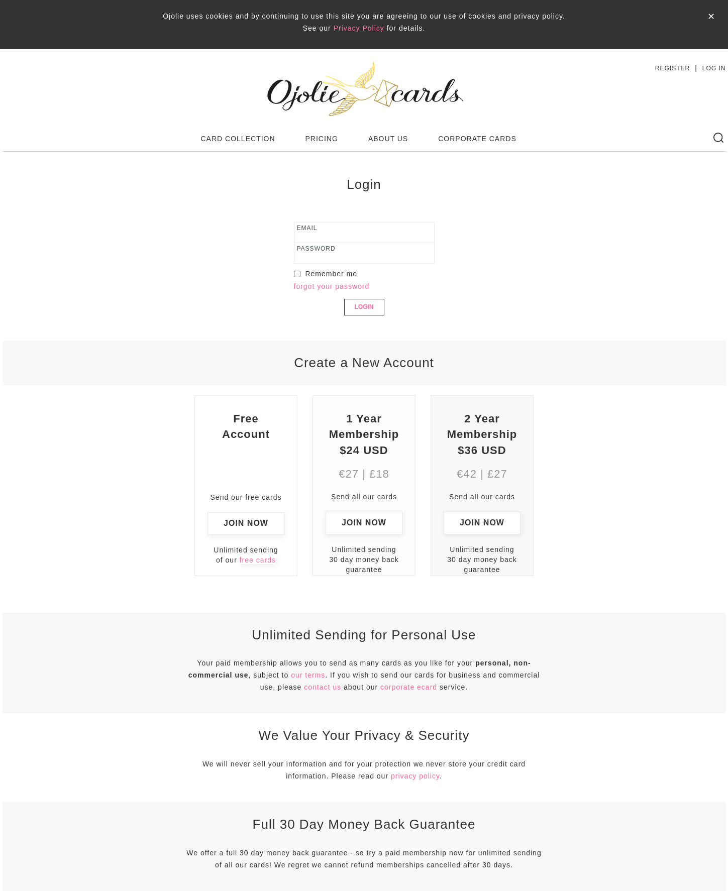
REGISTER (672, 68)
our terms (308, 675)
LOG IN (714, 68)
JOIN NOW (246, 523)
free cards (258, 560)
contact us (322, 687)
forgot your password (332, 286)
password (316, 248)
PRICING (321, 139)
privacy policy (415, 776)
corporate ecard (408, 687)
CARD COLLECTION (238, 139)
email (307, 228)
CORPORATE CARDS (477, 139)
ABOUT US (388, 139)
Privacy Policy (359, 28)
